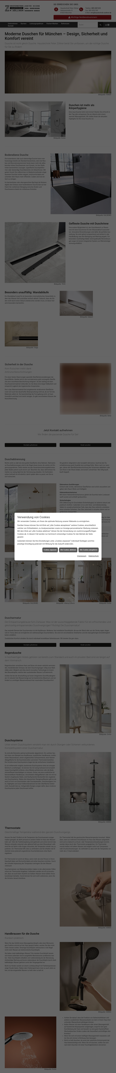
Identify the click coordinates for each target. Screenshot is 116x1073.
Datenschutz (94, 556)
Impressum (81, 556)
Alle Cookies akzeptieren (88, 550)
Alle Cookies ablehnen (68, 550)
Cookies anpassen (50, 550)
